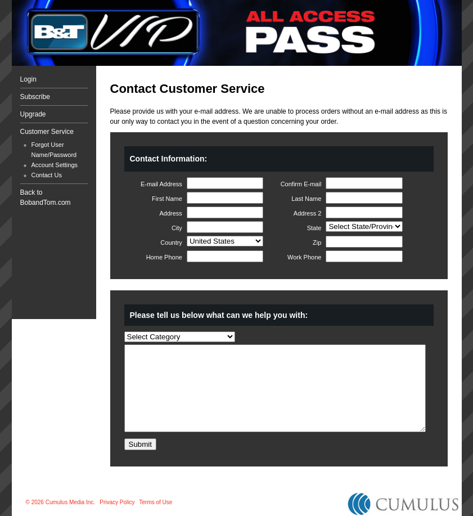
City (177, 228)
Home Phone (164, 257)
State (314, 228)
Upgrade (33, 114)
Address (171, 213)
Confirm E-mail (301, 184)
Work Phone (304, 257)
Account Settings (54, 164)
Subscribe (35, 97)
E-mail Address (161, 184)
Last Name (306, 198)
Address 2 (308, 213)
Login (28, 79)
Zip (317, 242)
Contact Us (46, 175)
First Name (167, 198)
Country (171, 242)
